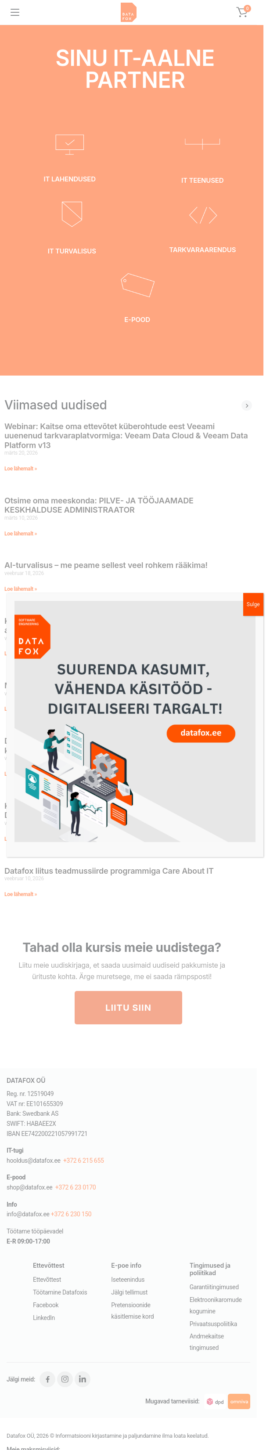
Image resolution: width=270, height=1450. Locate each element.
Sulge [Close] (253, 604)
